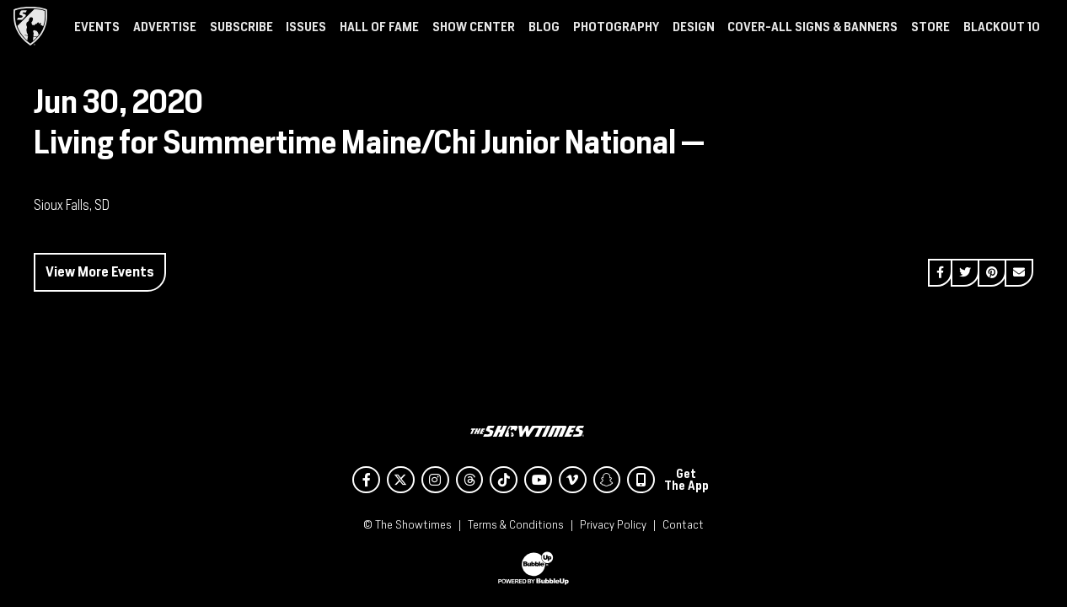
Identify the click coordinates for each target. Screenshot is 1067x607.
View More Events (100, 272)
